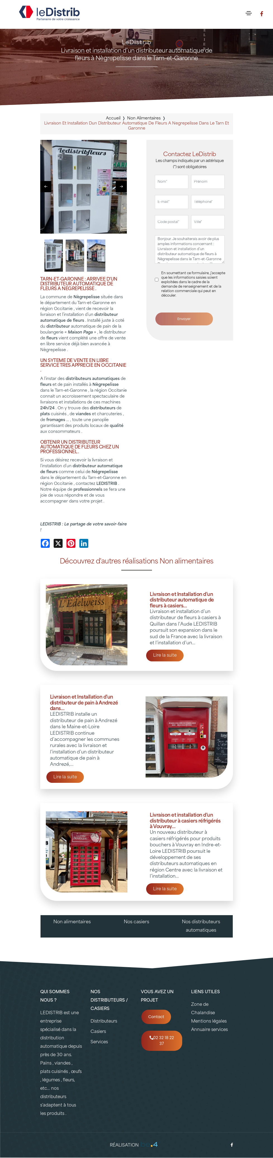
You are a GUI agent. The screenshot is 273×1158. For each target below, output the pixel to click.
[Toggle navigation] (249, 13)
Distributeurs (104, 1022)
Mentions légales (209, 1022)
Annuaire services (209, 1030)
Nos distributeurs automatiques (201, 926)
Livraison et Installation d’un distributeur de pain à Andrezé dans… (84, 703)
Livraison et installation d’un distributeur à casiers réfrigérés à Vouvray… (185, 821)
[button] (121, 186)
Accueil (113, 118)
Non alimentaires (72, 922)
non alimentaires (144, 118)
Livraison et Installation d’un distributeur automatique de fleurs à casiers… (182, 600)
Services (99, 1042)
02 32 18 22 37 (161, 1040)
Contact (156, 1017)
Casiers (98, 1032)
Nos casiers (136, 922)
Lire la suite (165, 656)
